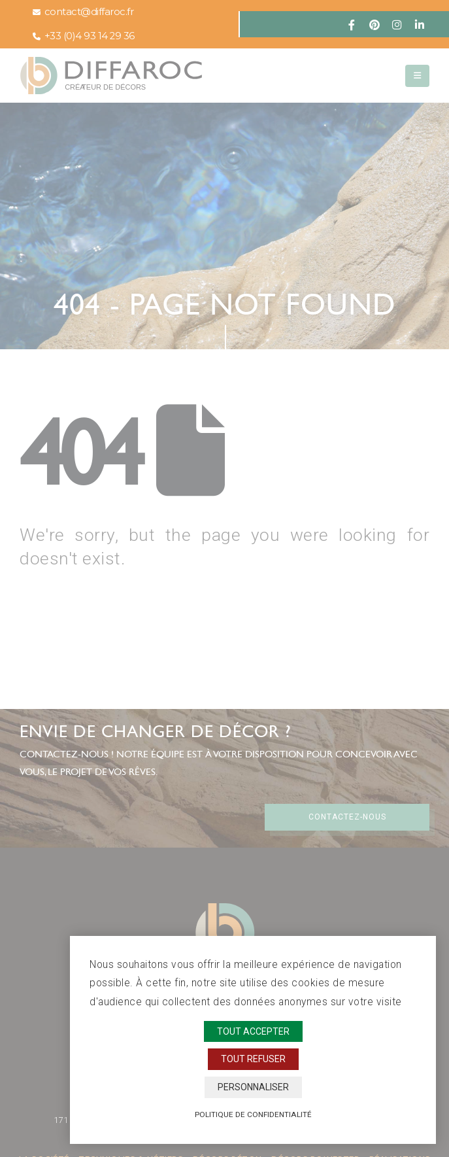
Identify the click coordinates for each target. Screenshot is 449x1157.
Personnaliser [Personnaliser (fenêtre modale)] (253, 1087)
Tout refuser (253, 1059)
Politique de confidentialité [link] (253, 1114)
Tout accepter (253, 1031)
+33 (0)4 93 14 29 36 (84, 36)
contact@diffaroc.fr (83, 12)
